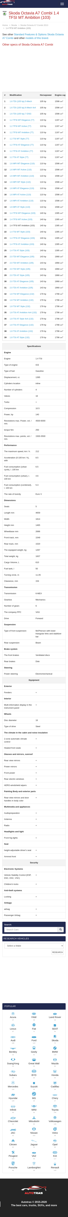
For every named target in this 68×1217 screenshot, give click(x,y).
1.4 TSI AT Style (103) (19, 250)
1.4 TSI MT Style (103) (20, 232)
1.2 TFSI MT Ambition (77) (22, 132)
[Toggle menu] (62, 4)
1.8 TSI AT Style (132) (19, 337)
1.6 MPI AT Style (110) (20, 207)
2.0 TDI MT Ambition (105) (22, 263)
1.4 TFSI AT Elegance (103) (22, 238)
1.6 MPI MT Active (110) (20, 169)
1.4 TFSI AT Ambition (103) (22, 244)
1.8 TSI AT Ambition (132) (21, 331)
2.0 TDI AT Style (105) (20, 275)
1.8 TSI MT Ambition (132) (21, 300)
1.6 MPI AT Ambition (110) (21, 201)
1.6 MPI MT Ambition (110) (22, 176)
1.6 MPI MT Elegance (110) (22, 163)
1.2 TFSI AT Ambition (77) (21, 151)
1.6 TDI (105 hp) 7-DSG (20, 114)
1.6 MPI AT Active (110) (20, 194)
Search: (8, 924)
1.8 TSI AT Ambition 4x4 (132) (23, 312)
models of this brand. (37, 38)
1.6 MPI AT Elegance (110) (22, 188)
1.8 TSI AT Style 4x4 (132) (21, 319)
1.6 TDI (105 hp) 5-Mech (21, 101)
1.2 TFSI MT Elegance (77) (22, 120)
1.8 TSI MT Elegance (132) (22, 294)
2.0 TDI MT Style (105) (20, 269)
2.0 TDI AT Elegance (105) (22, 281)
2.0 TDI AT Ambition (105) (21, 287)
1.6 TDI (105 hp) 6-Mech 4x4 (23, 107)
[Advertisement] (34, 70)
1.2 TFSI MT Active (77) (20, 126)
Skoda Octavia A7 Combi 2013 (34, 25)
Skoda (14, 25)
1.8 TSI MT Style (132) (20, 306)
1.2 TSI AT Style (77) (19, 157)
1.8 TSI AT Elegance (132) (22, 325)
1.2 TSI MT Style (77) (19, 139)
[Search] (60, 929)
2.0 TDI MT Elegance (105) (22, 256)
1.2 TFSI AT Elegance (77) (22, 145)
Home (5, 25)
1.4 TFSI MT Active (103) (21, 219)
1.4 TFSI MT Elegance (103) (22, 213)
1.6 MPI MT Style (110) (20, 182)
